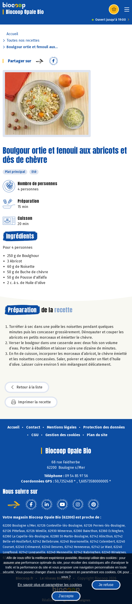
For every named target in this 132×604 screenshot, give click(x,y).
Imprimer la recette (31, 402)
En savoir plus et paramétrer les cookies (50, 585)
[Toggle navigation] (126, 11)
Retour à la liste (26, 387)
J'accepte (66, 596)
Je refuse (106, 585)
